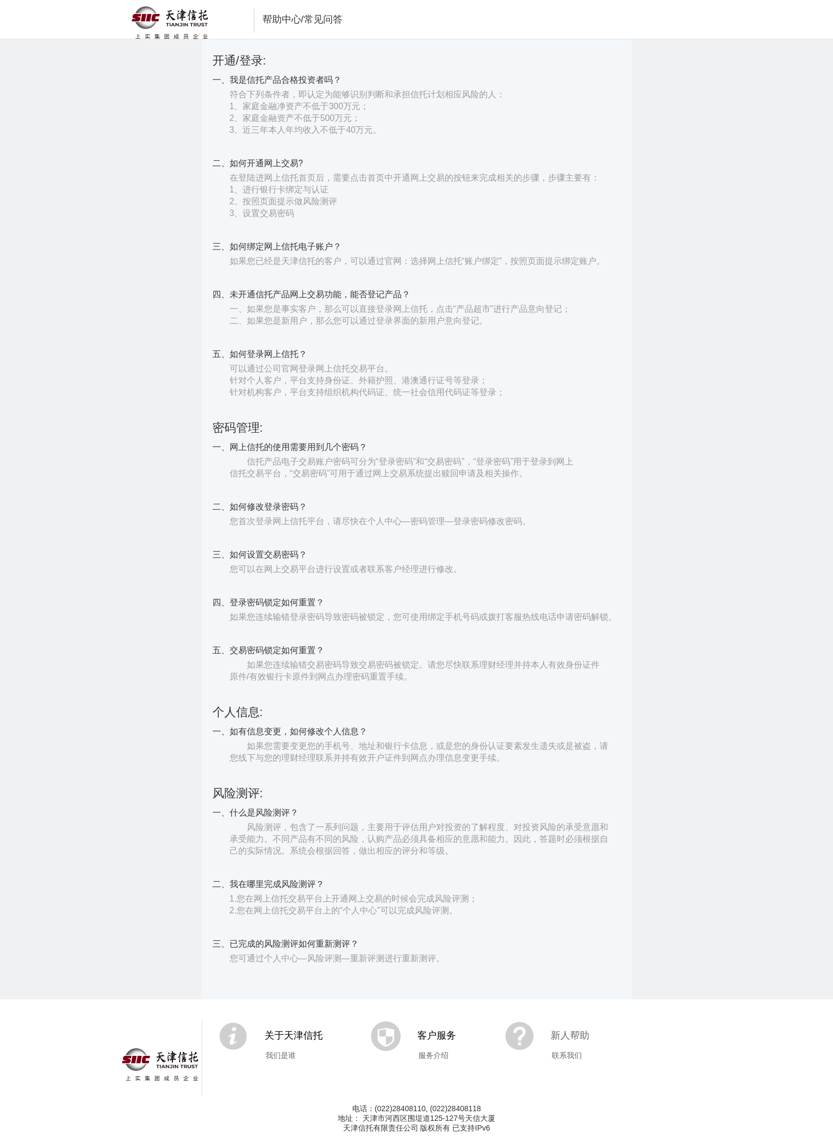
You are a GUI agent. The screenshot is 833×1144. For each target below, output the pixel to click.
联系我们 (567, 1055)
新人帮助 (570, 1035)
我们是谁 (281, 1055)
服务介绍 (433, 1055)
